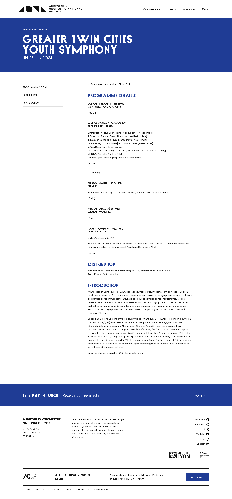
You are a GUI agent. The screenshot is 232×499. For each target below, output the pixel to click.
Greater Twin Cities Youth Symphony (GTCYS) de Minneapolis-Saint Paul (129, 270)
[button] (207, 9)
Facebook (200, 419)
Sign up (198, 395)
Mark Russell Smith (98, 274)
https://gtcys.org (134, 353)
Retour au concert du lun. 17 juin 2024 (110, 84)
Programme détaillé (36, 87)
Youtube (200, 434)
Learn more (200, 475)
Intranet (39, 490)
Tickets (171, 9)
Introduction (31, 102)
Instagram (200, 424)
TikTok (201, 438)
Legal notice (54, 490)
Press (68, 490)
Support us (189, 9)
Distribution (30, 95)
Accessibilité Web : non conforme (91, 490)
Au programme (151, 9)
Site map (27, 490)
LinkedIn (201, 443)
